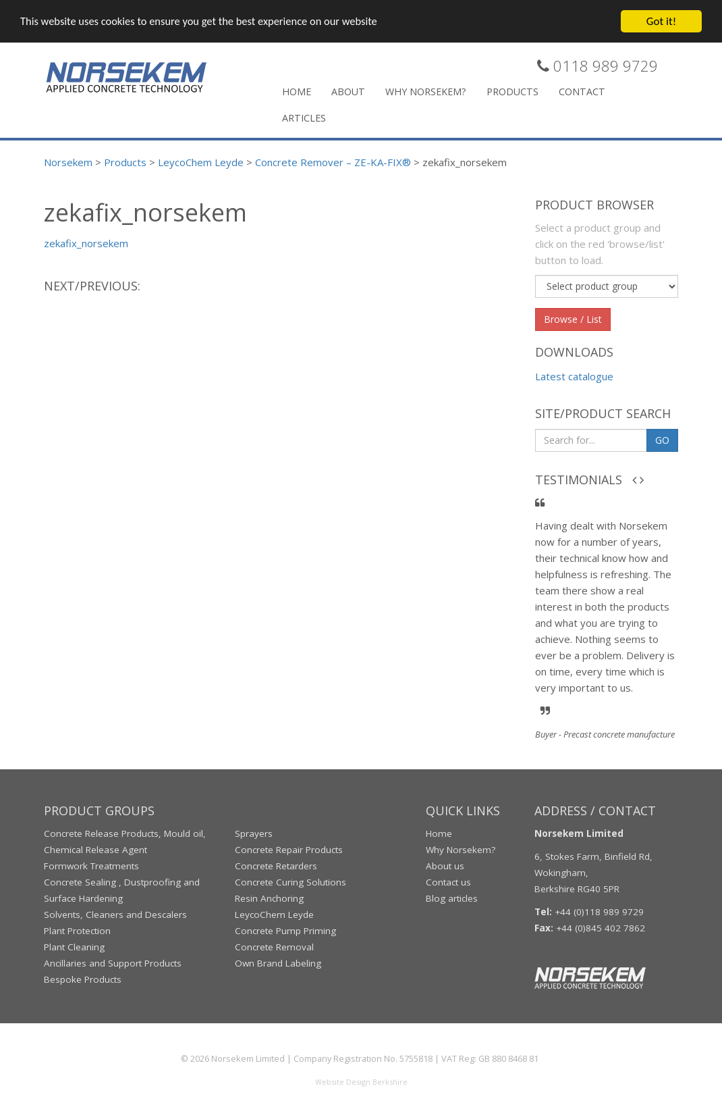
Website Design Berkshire (361, 1081)
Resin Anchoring (269, 898)
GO (662, 438)
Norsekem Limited (248, 1058)
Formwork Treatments (91, 865)
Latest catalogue (574, 375)
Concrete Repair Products (289, 849)
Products (512, 90)
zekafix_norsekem (86, 242)
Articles (304, 116)
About (348, 90)
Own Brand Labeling (278, 962)
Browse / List (573, 317)
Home (296, 90)
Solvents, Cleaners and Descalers (115, 914)
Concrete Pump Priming (285, 930)
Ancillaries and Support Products (113, 962)
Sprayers (254, 833)
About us (445, 865)
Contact (582, 90)
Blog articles (452, 898)
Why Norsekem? (425, 90)
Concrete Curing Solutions (290, 881)
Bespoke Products (82, 979)
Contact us (448, 881)
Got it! (661, 20)
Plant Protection (77, 930)
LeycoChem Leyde (274, 914)
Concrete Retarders (276, 865)
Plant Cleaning (74, 946)
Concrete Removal (274, 946)
